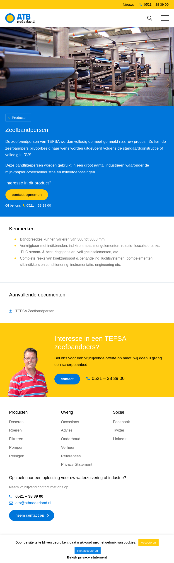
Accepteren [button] (148, 542)
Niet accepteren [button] (87, 550)
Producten (19, 117)
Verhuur (68, 447)
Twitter (118, 430)
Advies (66, 430)
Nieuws (128, 4)
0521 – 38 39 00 (156, 4)
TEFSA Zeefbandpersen (34, 311)
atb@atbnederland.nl (33, 503)
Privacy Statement (76, 464)
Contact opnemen (27, 195)
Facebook (121, 422)
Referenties (71, 456)
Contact (67, 379)
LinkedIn (120, 439)
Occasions (70, 422)
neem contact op (29, 515)
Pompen (16, 447)
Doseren (16, 422)
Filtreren (16, 439)
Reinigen (16, 456)
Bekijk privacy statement (87, 557)
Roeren (15, 430)
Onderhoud (70, 439)
